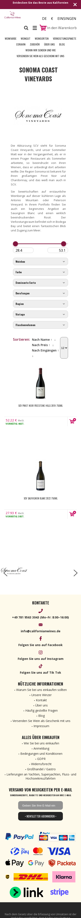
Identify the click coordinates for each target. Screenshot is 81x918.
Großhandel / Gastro (41, 769)
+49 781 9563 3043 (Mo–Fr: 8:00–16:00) (40, 617)
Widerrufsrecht (41, 764)
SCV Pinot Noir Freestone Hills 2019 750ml (40, 405)
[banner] (12, 17)
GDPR (41, 759)
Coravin (20, 44)
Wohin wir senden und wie (40, 50)
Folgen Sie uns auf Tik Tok (40, 672)
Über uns (49, 44)
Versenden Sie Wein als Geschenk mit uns (40, 56)
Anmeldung (41, 748)
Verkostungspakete (64, 38)
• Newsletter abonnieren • (40, 816)
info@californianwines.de (40, 631)
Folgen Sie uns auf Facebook (40, 645)
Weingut (25, 38)
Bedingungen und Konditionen (41, 754)
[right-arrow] (75, 573)
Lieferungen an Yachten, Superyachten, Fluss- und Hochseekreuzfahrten (41, 776)
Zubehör (35, 44)
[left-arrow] (5, 573)
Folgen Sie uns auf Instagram (41, 659)
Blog (62, 44)
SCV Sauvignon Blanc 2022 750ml (40, 498)
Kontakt (41, 700)
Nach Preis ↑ (41, 345)
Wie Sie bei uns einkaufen (41, 743)
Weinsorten (42, 38)
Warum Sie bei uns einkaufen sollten (41, 690)
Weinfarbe (10, 38)
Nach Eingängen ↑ (45, 350)
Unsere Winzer (41, 695)
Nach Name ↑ (42, 339)
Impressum (41, 726)
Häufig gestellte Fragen (41, 710)
